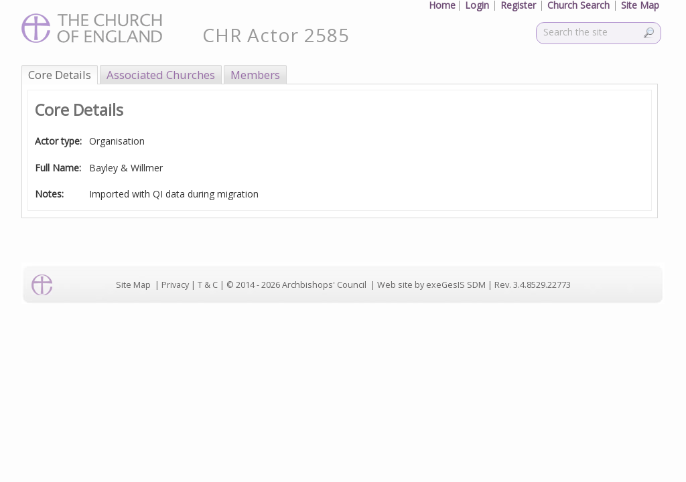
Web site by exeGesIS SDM (431, 285)
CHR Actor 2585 (276, 35)
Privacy (175, 285)
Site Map (133, 285)
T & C (208, 285)
